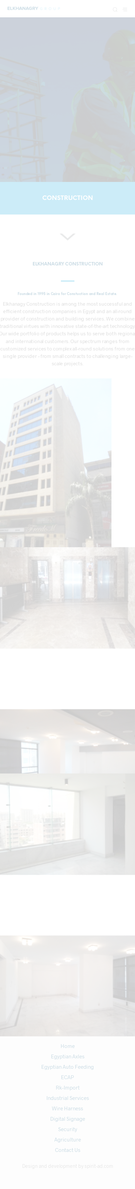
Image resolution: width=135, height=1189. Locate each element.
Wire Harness (67, 1108)
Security (67, 1129)
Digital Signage (67, 1119)
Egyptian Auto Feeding (67, 1067)
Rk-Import (68, 1087)
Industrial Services (67, 1098)
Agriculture (67, 1139)
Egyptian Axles (67, 1056)
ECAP (67, 1077)
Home (68, 1046)
